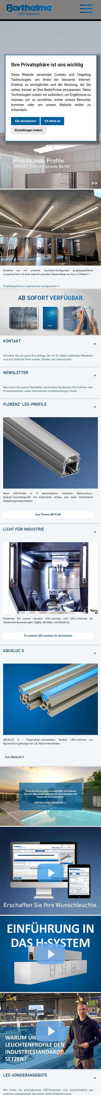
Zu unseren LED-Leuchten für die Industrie (48, 636)
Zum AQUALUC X (14, 757)
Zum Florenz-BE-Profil (48, 514)
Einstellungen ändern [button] (28, 130)
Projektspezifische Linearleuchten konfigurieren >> (31, 286)
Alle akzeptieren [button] (25, 121)
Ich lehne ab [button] (52, 121)
